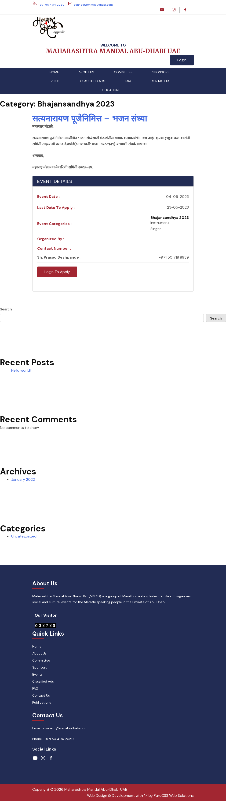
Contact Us (160, 81)
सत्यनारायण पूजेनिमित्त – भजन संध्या (89, 118)
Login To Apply (57, 271)
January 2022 (23, 479)
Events (55, 81)
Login (181, 59)
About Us (86, 72)
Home (54, 72)
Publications (109, 90)
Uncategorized (23, 536)
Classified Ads (92, 81)
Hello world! (21, 370)
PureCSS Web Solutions (174, 795)
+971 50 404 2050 (48, 4)
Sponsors (161, 72)
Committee (123, 72)
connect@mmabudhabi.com (90, 4)
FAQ (128, 81)
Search (6, 309)
